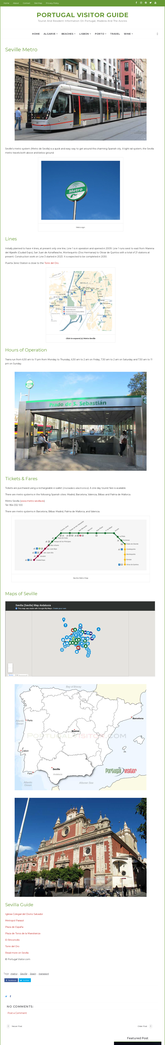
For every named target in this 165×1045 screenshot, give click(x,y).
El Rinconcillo (16, 849)
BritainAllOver (70, 974)
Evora (119, 185)
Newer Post (21, 935)
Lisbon (84, 33)
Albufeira (22, 966)
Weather (22, 1003)
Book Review (25, 984)
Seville (27, 882)
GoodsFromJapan (72, 988)
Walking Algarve (121, 142)
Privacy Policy (56, 3)
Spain (37, 882)
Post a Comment (21, 918)
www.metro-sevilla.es (36, 478)
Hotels (149, 128)
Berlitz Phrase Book (123, 134)
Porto (99, 33)
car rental (122, 222)
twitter (29, 888)
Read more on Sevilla (21, 862)
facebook (15, 888)
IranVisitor (68, 993)
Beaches (67, 33)
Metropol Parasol (18, 830)
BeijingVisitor (70, 970)
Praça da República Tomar (128, 89)
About (20, 3)
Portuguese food (127, 211)
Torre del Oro (56, 257)
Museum (22, 997)
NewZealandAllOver (74, 1002)
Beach (21, 978)
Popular (135, 128)
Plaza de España (18, 836)
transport (48, 882)
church (21, 1015)
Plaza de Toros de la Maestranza (27, 843)
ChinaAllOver (70, 984)
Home (10, 3)
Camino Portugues (122, 137)
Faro (118, 190)
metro (18, 882)
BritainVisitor (70, 979)
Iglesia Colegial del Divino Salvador (28, 824)
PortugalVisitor (71, 965)
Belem (120, 179)
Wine (127, 33)
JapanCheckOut (71, 998)
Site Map (42, 3)
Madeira (121, 200)
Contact (30, 3)
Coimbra (22, 991)
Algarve (50, 33)
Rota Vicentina (120, 139)
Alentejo (22, 972)
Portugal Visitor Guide (82, 15)
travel (115, 33)
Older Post (94, 935)
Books (120, 128)
